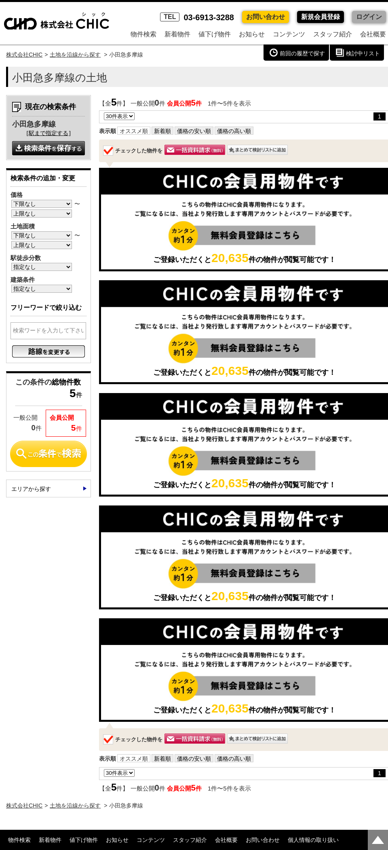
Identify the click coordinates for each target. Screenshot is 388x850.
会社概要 (373, 34)
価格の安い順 (194, 131)
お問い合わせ (265, 16)
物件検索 (143, 34)
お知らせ (252, 34)
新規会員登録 (320, 16)
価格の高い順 (234, 131)
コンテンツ (289, 34)
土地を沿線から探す (75, 54)
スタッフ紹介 (332, 34)
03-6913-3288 (197, 17)
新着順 (162, 131)
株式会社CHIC (24, 54)
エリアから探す (31, 489)
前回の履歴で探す (302, 53)
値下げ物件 (214, 34)
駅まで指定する (48, 133)
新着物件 (177, 34)
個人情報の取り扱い (313, 840)
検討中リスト (363, 53)
